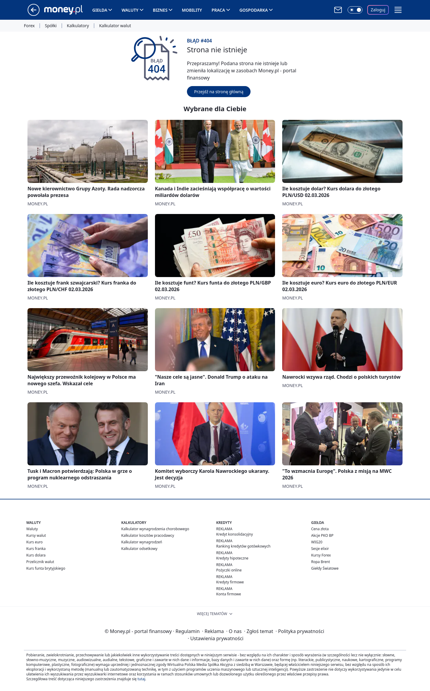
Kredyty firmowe (230, 582)
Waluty (130, 10)
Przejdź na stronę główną (218, 91)
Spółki (50, 25)
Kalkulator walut (115, 25)
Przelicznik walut (40, 561)
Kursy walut (36, 535)
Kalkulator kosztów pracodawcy (147, 535)
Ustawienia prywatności (215, 638)
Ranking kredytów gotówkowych (243, 546)
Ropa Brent (320, 561)
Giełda (99, 10)
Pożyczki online (229, 570)
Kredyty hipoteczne (232, 558)
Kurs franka (36, 548)
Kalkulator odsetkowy (139, 548)
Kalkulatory (78, 25)
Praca (218, 10)
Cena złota (320, 528)
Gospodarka (253, 10)
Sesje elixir (320, 548)
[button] (398, 10)
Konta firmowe (228, 594)
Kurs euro (34, 542)
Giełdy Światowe (325, 568)
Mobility (192, 10)
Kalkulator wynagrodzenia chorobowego (155, 528)
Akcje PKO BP (322, 535)
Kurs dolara (36, 555)
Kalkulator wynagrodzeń (141, 542)
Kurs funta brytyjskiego (45, 568)
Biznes (160, 10)
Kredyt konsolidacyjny (234, 534)
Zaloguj (378, 10)
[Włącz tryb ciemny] (355, 9)
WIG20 (316, 542)
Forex (29, 25)
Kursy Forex (321, 555)
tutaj (141, 678)
